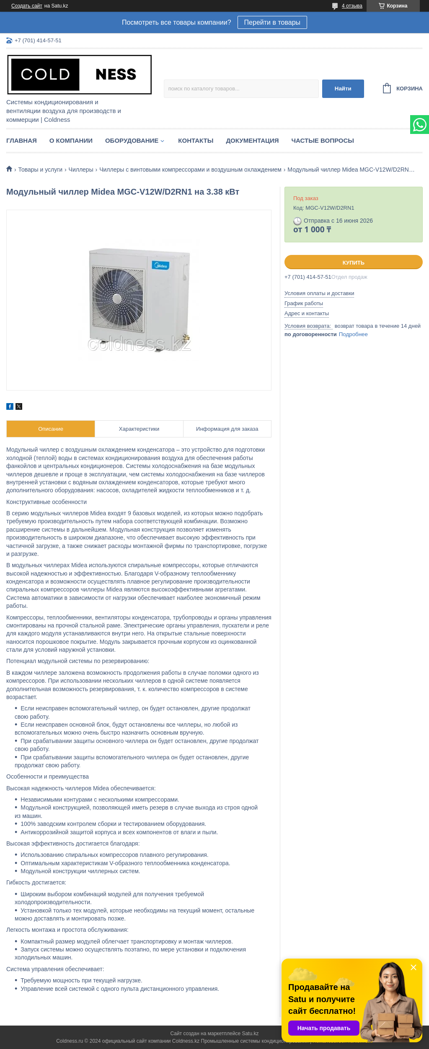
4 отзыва (352, 6)
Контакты (195, 140)
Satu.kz (250, 1033)
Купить (353, 263)
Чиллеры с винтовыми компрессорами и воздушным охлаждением (190, 169)
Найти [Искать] (343, 88)
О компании (71, 140)
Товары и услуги (40, 169)
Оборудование (131, 140)
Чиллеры (81, 169)
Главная (21, 140)
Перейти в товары (272, 22)
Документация (252, 140)
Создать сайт (26, 6)
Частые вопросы (323, 140)
